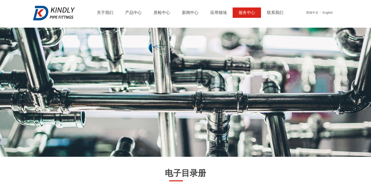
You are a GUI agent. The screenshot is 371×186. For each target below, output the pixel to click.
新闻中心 (190, 12)
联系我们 (275, 12)
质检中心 (162, 12)
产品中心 (133, 12)
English (328, 12)
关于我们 (105, 12)
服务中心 (247, 12)
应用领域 (218, 12)
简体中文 (312, 12)
